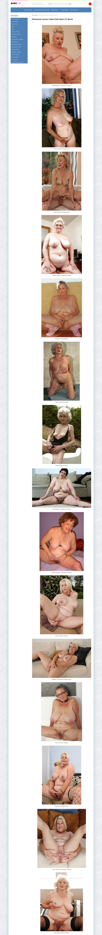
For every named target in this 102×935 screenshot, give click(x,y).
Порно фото (54, 10)
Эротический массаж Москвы (41, 10)
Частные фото (64, 10)
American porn (74, 10)
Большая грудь (28, 10)
